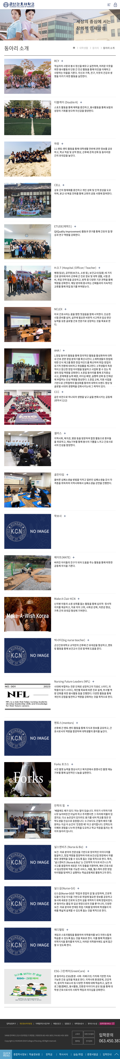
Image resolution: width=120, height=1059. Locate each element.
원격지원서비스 (107, 1023)
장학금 (49, 1054)
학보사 (60, 516)
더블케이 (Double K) (68, 102)
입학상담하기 (11, 1023)
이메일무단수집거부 (43, 1023)
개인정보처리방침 (26, 1023)
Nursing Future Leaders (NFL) (74, 681)
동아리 (95, 48)
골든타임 (61, 474)
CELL (59, 185)
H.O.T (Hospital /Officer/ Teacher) (77, 268)
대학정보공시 (79, 1023)
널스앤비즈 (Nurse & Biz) (70, 847)
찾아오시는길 (92, 1023)
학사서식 (63, 1054)
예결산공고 (57, 1023)
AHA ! (59, 350)
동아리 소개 (109, 48)
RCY (58, 61)
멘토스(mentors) (66, 723)
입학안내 (107, 1054)
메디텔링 (61, 929)
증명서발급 (92, 1054)
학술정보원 (34, 1054)
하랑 (58, 143)
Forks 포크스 (63, 764)
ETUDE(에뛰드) (65, 226)
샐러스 (60, 433)
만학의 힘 (61, 805)
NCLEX (60, 309)
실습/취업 (78, 1054)
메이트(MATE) (64, 557)
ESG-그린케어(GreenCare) (71, 971)
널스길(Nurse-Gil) (66, 888)
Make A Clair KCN (67, 598)
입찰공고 (68, 1023)
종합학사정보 (20, 1054)
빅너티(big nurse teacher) (71, 640)
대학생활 (83, 48)
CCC (58, 392)
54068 (7, 1035)
